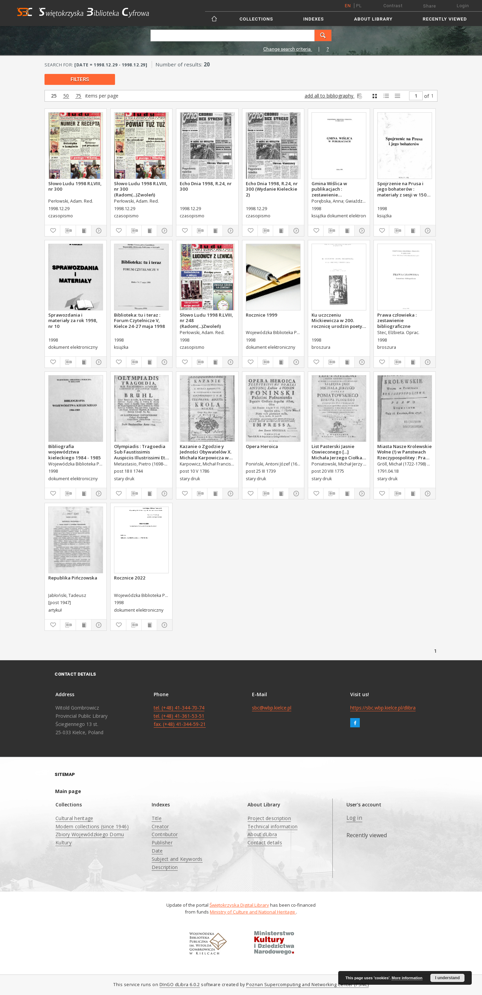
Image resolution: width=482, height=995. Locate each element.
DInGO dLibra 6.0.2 (180, 984)
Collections (256, 19)
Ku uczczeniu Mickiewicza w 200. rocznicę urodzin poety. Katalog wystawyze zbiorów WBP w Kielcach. (338, 320)
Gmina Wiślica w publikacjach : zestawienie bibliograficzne (329, 188)
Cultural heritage (74, 818)
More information (407, 978)
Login (463, 5)
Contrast (393, 5)
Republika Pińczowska (72, 578)
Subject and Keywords (177, 859)
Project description (269, 818)
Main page (68, 791)
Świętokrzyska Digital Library (239, 905)
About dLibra (262, 834)
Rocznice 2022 (129, 578)
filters (80, 79)
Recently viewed (445, 19)
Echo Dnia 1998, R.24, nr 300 (206, 186)
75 (78, 96)
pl (359, 5)
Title (157, 818)
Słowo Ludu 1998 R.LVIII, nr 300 (75, 186)
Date (157, 850)
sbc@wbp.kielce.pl (271, 707)
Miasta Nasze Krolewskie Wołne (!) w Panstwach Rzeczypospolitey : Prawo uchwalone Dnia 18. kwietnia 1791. (404, 451)
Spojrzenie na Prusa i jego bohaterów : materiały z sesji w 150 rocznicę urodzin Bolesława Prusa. (402, 188)
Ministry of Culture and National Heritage (253, 912)
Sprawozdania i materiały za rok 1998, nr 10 (73, 320)
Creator (160, 826)
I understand (447, 977)
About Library (373, 19)
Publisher (162, 842)
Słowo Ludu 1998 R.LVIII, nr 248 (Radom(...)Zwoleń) (206, 320)
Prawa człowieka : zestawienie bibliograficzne (397, 320)
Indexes (313, 19)
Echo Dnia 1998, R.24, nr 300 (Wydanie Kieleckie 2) (272, 188)
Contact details (265, 842)
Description (165, 867)
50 (66, 96)
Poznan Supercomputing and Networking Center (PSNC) (307, 984)
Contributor (165, 834)
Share (429, 6)
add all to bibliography (334, 95)
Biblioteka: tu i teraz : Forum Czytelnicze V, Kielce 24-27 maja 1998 (139, 320)
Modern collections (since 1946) (92, 826)
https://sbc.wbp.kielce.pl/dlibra (383, 707)
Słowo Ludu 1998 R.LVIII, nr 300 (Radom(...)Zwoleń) (140, 188)
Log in (354, 817)
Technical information (272, 826)
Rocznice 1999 (261, 315)
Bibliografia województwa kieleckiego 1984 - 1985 (74, 451)
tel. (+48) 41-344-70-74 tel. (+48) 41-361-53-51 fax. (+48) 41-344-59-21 (180, 715)
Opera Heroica (262, 446)
